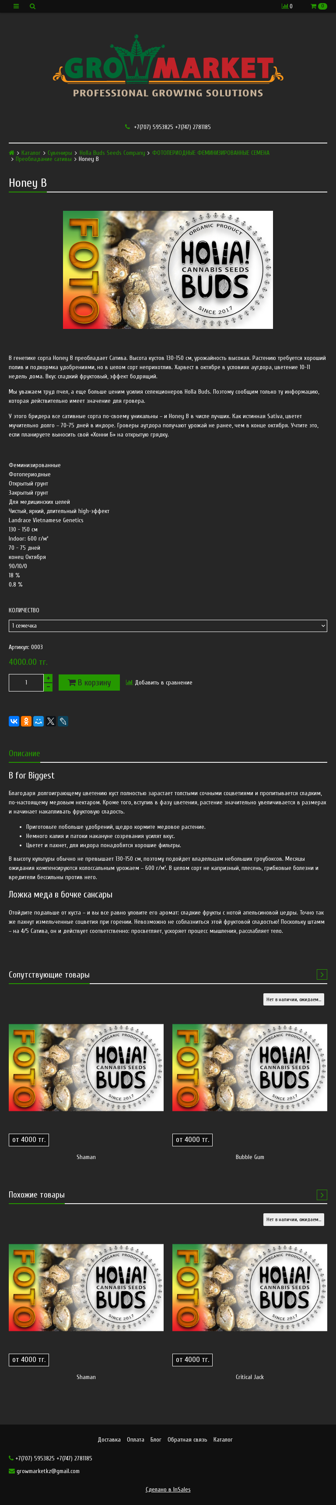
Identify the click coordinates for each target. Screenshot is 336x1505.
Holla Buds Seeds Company (112, 153)
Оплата (135, 1439)
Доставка (109, 1439)
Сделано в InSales (168, 1489)
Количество (24, 611)
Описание (24, 753)
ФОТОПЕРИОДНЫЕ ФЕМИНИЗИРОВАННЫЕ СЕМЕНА (211, 153)
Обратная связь (187, 1439)
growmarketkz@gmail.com (44, 1471)
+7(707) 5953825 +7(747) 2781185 (168, 127)
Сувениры (60, 153)
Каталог (31, 153)
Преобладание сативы (44, 159)
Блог (155, 1439)
